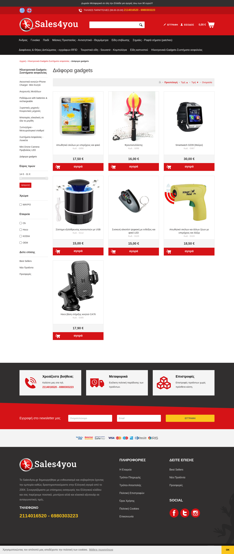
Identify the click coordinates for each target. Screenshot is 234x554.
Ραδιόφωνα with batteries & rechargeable (33, 100)
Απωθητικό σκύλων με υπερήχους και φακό (78, 147)
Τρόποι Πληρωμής (130, 477)
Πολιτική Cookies (129, 508)
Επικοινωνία (126, 516)
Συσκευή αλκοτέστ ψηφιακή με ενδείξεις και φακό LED (133, 232)
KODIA (26, 236)
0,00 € (202, 24)
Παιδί (46, 40)
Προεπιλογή (171, 82)
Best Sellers (26, 261)
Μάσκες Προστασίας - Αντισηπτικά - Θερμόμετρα (80, 40)
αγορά (78, 166)
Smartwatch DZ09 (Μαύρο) (189, 147)
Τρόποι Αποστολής (130, 485)
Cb (24, 223)
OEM (25, 242)
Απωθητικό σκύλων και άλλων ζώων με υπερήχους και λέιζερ (189, 232)
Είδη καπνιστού (139, 49)
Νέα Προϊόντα (26, 267)
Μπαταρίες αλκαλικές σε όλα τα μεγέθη (32, 119)
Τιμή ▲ (184, 82)
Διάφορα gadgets (28, 156)
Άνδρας (23, 40)
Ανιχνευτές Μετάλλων (30, 91)
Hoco (25, 229)
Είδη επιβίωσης (121, 40)
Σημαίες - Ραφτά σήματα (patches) (152, 40)
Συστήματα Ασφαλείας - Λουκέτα (31, 139)
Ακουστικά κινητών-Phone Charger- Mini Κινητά (33, 83)
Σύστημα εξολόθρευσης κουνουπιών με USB (78, 231)
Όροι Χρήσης (127, 500)
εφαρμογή (25, 185)
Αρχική (23, 61)
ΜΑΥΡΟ (27, 204)
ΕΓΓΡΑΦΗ (171, 24)
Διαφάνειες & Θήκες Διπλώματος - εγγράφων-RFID (48, 49)
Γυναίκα (35, 40)
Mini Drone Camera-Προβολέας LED (30, 148)
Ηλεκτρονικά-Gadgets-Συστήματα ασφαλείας (176, 49)
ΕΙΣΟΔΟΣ (187, 24)
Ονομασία (207, 82)
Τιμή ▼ (195, 82)
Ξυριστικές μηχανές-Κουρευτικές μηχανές (30, 109)
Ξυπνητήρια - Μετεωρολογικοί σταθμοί (32, 129)
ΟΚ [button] (228, 549)
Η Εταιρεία (125, 469)
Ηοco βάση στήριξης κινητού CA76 (78, 316)
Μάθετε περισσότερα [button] (101, 549)
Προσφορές (25, 274)
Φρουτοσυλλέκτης (134, 147)
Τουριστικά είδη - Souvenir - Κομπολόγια (104, 49)
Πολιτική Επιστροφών (131, 493)
